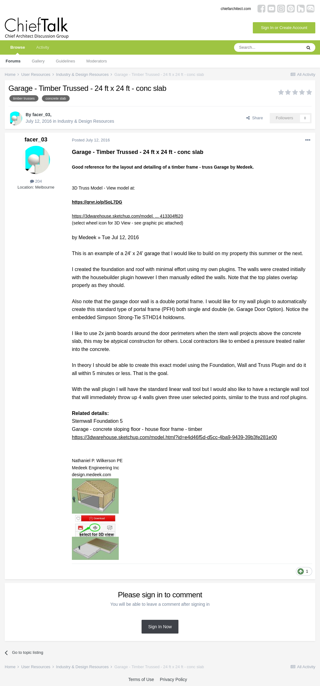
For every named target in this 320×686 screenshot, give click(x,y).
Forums (13, 61)
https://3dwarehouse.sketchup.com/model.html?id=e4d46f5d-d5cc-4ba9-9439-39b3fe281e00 (174, 437)
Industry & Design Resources (86, 121)
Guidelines (65, 61)
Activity (42, 47)
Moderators (96, 61)
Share (254, 118)
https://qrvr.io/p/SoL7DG (97, 202)
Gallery (38, 61)
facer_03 (41, 114)
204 (36, 181)
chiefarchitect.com (236, 9)
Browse (17, 50)
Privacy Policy (173, 679)
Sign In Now (160, 626)
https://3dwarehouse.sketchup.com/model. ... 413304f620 (127, 216)
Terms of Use (141, 679)
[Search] (268, 47)
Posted (91, 140)
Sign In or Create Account (284, 27)
